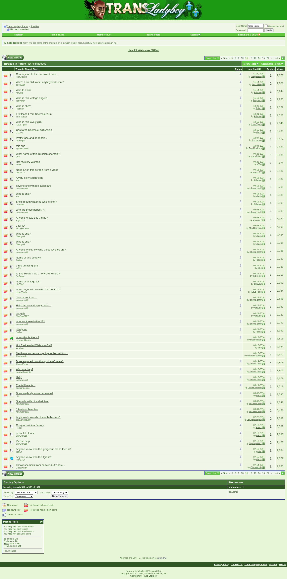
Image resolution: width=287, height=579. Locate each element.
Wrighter (20, 348)
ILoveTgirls (21, 124)
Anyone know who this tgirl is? (34, 457)
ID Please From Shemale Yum (34, 113)
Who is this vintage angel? (31, 98)
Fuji (18, 396)
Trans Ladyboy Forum (17, 26)
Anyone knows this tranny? (32, 217)
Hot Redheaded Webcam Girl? (34, 345)
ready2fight (256, 156)
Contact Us (237, 564)
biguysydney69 (23, 420)
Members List (104, 35)
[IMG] (6, 543)
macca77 (20, 172)
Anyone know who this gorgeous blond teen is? (44, 449)
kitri (17, 180)
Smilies (7, 541)
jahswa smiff (22, 188)
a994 (18, 164)
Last (277, 58)
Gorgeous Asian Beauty (30, 425)
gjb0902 (20, 284)
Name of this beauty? (28, 257)
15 (263, 58)
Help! (19, 377)
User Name (241, 26)
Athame (258, 92)
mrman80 (20, 204)
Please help (23, 441)
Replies (271, 69)
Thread (19, 69)
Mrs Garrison (22, 228)
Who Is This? (23, 90)
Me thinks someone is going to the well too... (42, 353)
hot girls (20, 313)
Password (241, 30)
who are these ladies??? (30, 321)
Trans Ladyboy (149, 576)
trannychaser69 (23, 372)
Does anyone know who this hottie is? (38, 289)
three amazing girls (27, 265)
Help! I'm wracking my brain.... (33, 305)
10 (242, 58)
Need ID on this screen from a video (37, 169)
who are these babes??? (30, 209)
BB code (8, 539)
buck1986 (21, 85)
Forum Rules (57, 35)
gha (18, 156)
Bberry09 (20, 236)
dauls (258, 132)
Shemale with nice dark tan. (32, 401)
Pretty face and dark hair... (31, 137)
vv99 (18, 268)
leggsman (257, 140)
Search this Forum (271, 64)
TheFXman (21, 116)
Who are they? (24, 369)
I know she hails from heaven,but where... (40, 465)
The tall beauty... (25, 385)
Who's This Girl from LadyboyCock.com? (40, 82)
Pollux (258, 108)
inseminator (256, 339)
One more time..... (26, 297)
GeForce (20, 276)
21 (267, 58)
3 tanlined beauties (27, 409)
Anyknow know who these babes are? (38, 417)
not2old (19, 93)
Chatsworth (21, 356)
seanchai (233, 492)
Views (280, 69)
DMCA (282, 564)
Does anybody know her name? (34, 393)
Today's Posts (152, 35)
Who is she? (23, 106)
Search (194, 35)
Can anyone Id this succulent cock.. (37, 74)
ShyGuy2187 (22, 316)
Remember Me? (274, 26)
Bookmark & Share (249, 35)
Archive (273, 564)
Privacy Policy (221, 564)
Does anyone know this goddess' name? (40, 361)
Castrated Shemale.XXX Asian (34, 129)
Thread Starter (32, 69)
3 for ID (20, 225)
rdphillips (20, 140)
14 (259, 58)
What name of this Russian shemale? (38, 153)
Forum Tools (249, 64)
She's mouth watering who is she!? (36, 201)
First (224, 58)
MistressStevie (254, 355)
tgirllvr (19, 452)
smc (259, 268)
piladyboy (21, 329)
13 (255, 58)
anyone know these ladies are (33, 185)
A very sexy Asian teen (29, 177)
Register (18, 35)
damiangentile (23, 388)
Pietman (20, 109)
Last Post (253, 69)
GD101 (19, 132)
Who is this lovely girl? (29, 121)
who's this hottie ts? (27, 337)
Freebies (34, 26)
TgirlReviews (22, 148)
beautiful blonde (25, 433)
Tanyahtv (20, 101)
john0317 (20, 460)
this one (20, 145)
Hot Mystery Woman (28, 161)
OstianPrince (22, 364)
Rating (238, 69)
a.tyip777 (20, 220)
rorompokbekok (23, 340)
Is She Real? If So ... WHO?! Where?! (38, 273)
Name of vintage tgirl (28, 281)
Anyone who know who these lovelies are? (41, 249)
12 (251, 58)
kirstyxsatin (21, 77)
